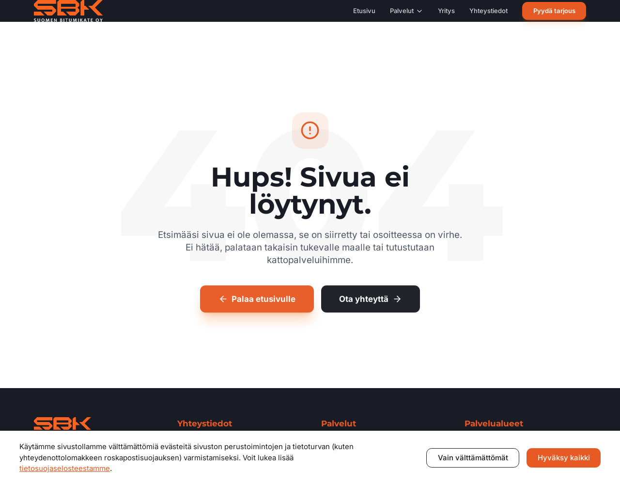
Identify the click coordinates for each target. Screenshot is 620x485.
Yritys (446, 11)
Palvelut (406, 11)
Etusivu (364, 11)
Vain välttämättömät (473, 457)
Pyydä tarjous (554, 11)
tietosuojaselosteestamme (64, 468)
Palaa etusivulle (257, 300)
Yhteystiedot (488, 11)
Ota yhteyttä (370, 300)
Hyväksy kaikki (564, 457)
